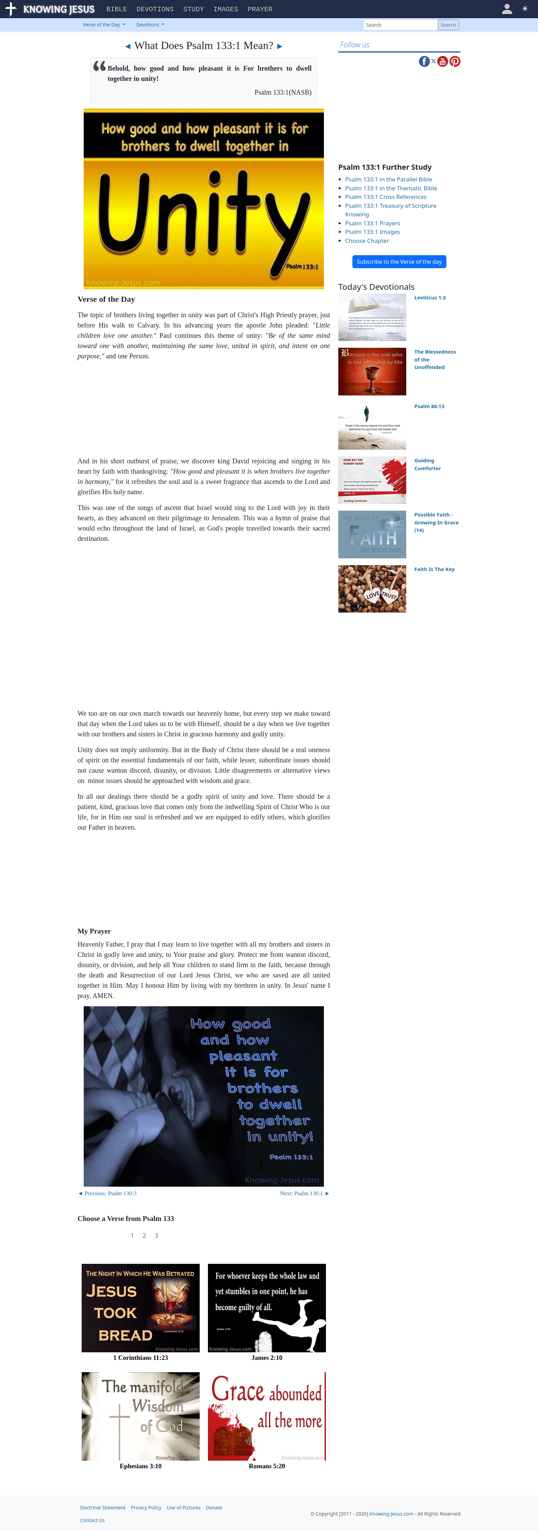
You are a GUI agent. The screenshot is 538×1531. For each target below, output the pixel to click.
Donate (214, 1506)
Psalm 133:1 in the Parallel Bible (388, 178)
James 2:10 (267, 1356)
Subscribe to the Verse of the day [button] (399, 260)
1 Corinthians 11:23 (140, 1356)
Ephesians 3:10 (141, 1465)
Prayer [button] (260, 8)
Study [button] (193, 8)
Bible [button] (116, 8)
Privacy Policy (146, 1506)
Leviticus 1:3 (430, 296)
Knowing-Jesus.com (391, 1513)
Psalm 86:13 (429, 405)
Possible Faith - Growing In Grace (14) (436, 521)
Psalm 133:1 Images (372, 231)
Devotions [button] (155, 8)
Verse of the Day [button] (102, 23)
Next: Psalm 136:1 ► (305, 1192)
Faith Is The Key (434, 568)
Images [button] (225, 8)
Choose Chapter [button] (367, 240)
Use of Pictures (183, 1506)
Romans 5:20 (267, 1465)
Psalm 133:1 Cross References (385, 196)
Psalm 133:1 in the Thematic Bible (391, 187)
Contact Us (92, 1519)
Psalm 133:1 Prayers (372, 222)
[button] (507, 8)
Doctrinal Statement (103, 1506)
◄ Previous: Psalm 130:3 (107, 1192)
